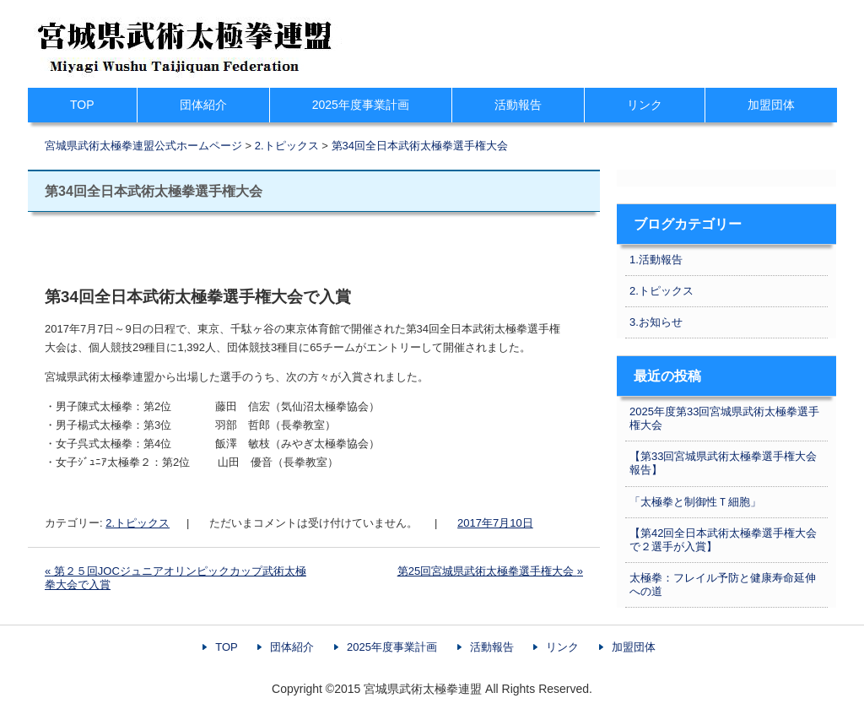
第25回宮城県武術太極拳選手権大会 (490, 571)
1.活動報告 (656, 259)
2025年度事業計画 (360, 104)
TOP (82, 104)
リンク (644, 104)
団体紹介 (203, 104)
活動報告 (518, 104)
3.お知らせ (656, 322)
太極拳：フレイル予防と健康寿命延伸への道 (722, 584)
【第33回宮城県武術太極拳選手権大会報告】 (723, 463)
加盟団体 (771, 104)
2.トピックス (137, 523)
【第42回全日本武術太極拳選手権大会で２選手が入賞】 (723, 540)
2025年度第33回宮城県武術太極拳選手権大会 (724, 418)
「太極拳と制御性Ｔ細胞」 (695, 501)
